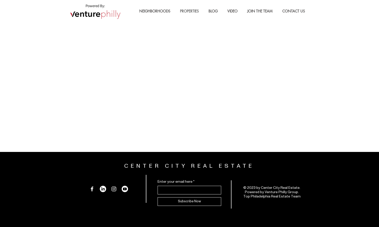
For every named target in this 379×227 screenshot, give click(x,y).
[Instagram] (114, 189)
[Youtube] (125, 189)
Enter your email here (175, 181)
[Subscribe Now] (189, 201)
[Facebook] (92, 189)
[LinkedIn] (103, 189)
